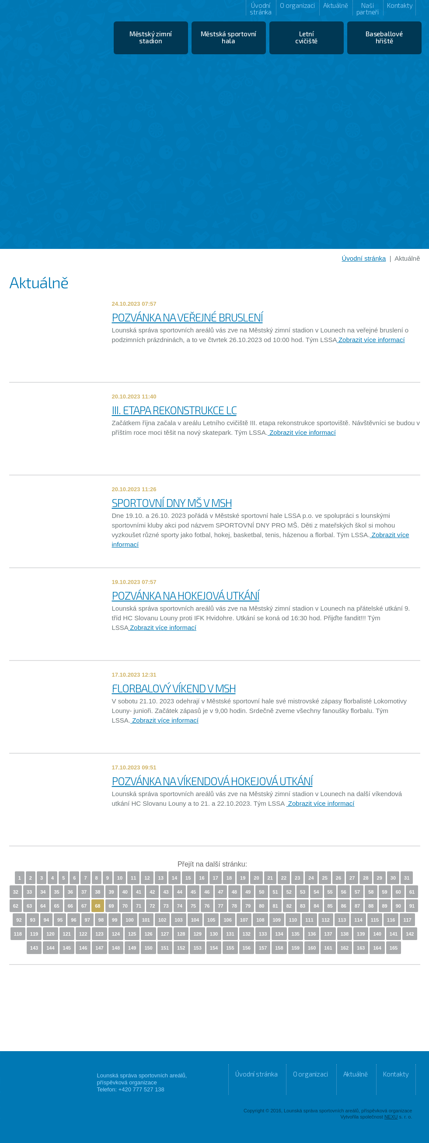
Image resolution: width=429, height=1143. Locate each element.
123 (99, 934)
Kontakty (399, 5)
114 (358, 920)
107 (244, 920)
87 (357, 906)
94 (46, 920)
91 (412, 906)
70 (125, 906)
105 (211, 920)
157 (263, 948)
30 (393, 878)
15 (188, 878)
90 (398, 906)
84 (316, 906)
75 (193, 906)
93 (32, 920)
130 (214, 934)
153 (197, 948)
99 (114, 920)
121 (67, 934)
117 (407, 920)
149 (132, 948)
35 (56, 892)
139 (361, 934)
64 (42, 906)
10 (119, 878)
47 (220, 892)
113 (342, 920)
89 (384, 906)
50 (261, 892)
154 (214, 948)
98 (101, 920)
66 (70, 906)
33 (29, 892)
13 (161, 878)
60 (398, 892)
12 (147, 878)
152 (181, 948)
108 (260, 920)
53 (302, 892)
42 (152, 892)
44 (179, 892)
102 (162, 920)
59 (384, 892)
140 (377, 934)
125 (132, 934)
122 (83, 934)
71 (138, 906)
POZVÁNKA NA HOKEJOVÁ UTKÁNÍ (185, 595)
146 (83, 948)
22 (283, 878)
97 (87, 920)
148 (116, 948)
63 (29, 906)
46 (206, 892)
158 (279, 948)
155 (230, 948)
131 (230, 934)
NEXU (391, 1116)
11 (133, 878)
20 (256, 878)
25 (325, 878)
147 (99, 948)
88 (370, 906)
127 (165, 934)
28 (365, 878)
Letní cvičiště (306, 37)
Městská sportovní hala (229, 37)
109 (277, 920)
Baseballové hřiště (384, 37)
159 (296, 948)
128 (181, 934)
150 (148, 948)
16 (201, 878)
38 (97, 892)
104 (195, 920)
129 (197, 934)
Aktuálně (335, 5)
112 (326, 920)
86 (343, 906)
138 (345, 934)
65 (56, 906)
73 (166, 906)
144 (50, 948)
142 (410, 934)
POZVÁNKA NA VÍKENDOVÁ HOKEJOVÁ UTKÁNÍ (212, 780)
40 (125, 892)
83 (302, 906)
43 (166, 892)
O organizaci (297, 5)
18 (229, 878)
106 (227, 920)
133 (263, 934)
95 (60, 920)
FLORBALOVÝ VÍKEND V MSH (174, 688)
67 (84, 906)
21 (270, 878)
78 (234, 906)
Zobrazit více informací (371, 339)
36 (70, 892)
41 (138, 892)
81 (275, 906)
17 (215, 878)
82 (289, 906)
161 (328, 948)
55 (330, 892)
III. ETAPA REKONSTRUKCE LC (174, 409)
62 (15, 906)
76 (206, 906)
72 (152, 906)
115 (375, 920)
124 (116, 934)
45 (193, 892)
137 (328, 934)
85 (330, 906)
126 (148, 934)
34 (42, 892)
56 (343, 892)
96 (73, 920)
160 (312, 948)
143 (34, 948)
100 (129, 920)
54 (316, 892)
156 (247, 948)
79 (248, 906)
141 (394, 934)
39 (111, 892)
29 (379, 878)
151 (165, 948)
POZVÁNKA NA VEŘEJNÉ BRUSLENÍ (187, 317)
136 (312, 934)
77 (220, 906)
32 (15, 892)
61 (412, 892)
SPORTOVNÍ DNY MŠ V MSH (172, 502)
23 (297, 878)
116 (391, 920)
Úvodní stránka (261, 8)
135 (296, 934)
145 (67, 948)
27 (352, 878)
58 (370, 892)
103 (178, 920)
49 (248, 892)
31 (406, 878)
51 (275, 892)
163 (361, 948)
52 (289, 892)
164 (377, 948)
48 (234, 892)
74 (179, 906)
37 (84, 892)
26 (338, 878)
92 (18, 920)
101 (146, 920)
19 (242, 878)
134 (279, 934)
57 (357, 892)
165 (394, 948)
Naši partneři (367, 8)
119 (34, 934)
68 (97, 906)
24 (311, 878)
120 (50, 934)
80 (261, 906)
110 (293, 920)
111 (309, 920)
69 (111, 906)
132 (247, 934)
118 (18, 934)
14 (174, 878)
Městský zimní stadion (150, 37)
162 (345, 948)
